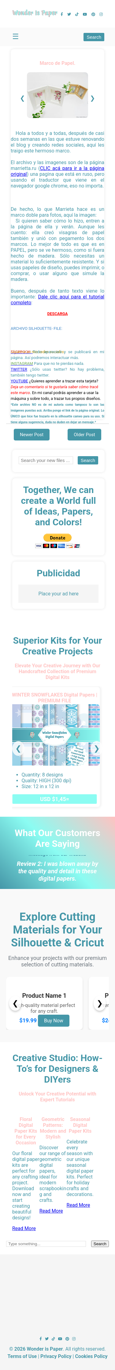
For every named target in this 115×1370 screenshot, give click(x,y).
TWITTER (19, 369)
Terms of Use (22, 1356)
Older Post (84, 434)
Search (94, 37)
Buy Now (53, 1021)
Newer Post (31, 434)
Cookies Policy (91, 1356)
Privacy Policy (55, 1356)
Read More (24, 1228)
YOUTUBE (19, 381)
